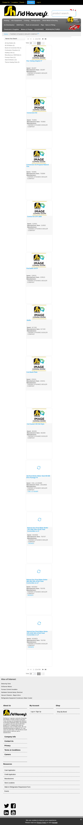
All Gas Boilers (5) (10, 43)
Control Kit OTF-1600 (34, 216)
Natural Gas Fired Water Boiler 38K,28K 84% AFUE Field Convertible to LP (37, 581)
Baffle (29, 320)
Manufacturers (9, 778)
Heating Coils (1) (9, 52)
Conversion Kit (32, 113)
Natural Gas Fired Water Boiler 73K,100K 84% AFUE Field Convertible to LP (37, 529)
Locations (15, 2)
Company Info (10, 737)
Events (22, 2)
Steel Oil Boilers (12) (11, 59)
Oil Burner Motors (6, 686)
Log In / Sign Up (36, 712)
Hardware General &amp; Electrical (11, 692)
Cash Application (9, 770)
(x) (38, 33)
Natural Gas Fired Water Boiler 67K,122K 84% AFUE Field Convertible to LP (37, 633)
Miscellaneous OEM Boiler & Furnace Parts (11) (13, 56)
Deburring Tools (6, 683)
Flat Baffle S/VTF (32, 268)
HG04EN (31, 543)
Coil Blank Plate (32, 372)
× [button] (81, 819)
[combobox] (64, 13)
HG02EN (30, 595)
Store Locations (9, 783)
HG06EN (31, 647)
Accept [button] (54, 822)
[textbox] (62, 13)
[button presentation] (35, 43)
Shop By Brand (62, 712)
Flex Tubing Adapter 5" (34, 61)
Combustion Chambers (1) (12, 50)
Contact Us (6, 2)
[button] (14, 39)
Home (6, 34)
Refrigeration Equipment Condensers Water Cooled (16, 698)
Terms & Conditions (12, 750)
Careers (31, 2)
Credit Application (10, 774)
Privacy (7, 746)
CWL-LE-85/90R (33, 491)
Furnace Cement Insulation (9, 689)
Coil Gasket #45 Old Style (35, 424)
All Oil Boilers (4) (9, 45)
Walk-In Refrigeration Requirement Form (17, 787)
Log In (39, 2)
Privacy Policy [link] (41, 822)
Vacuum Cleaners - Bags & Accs (11, 695)
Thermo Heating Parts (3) (12, 62)
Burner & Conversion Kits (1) (13, 48)
